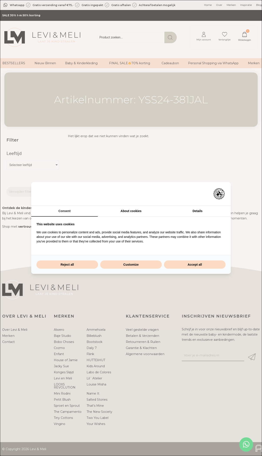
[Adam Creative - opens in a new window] (219, 193)
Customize (131, 264)
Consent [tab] (64, 211)
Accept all (195, 264)
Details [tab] (198, 211)
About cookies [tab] (131, 211)
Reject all (67, 264)
